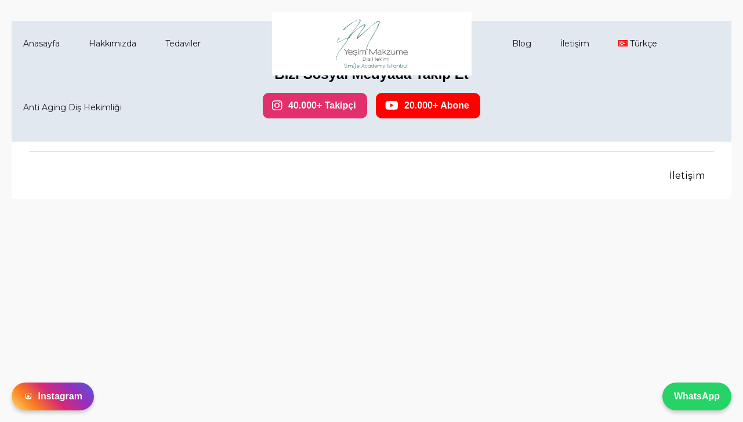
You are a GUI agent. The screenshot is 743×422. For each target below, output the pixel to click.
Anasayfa (41, 43)
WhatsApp (697, 396)
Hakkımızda (112, 43)
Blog (521, 43)
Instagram (52, 396)
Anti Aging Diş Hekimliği (72, 107)
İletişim (574, 43)
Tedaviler (183, 43)
